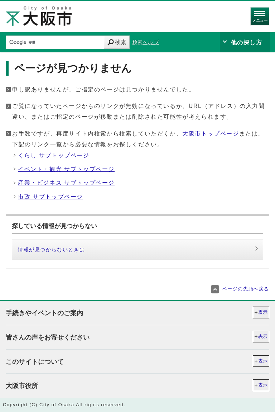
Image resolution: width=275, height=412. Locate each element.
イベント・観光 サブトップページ (66, 169)
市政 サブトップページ (50, 197)
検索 (120, 42)
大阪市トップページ (210, 134)
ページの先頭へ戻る (240, 289)
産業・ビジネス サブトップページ (66, 183)
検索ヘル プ (145, 42)
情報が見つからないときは (51, 249)
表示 (262, 312)
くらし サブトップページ (54, 155)
